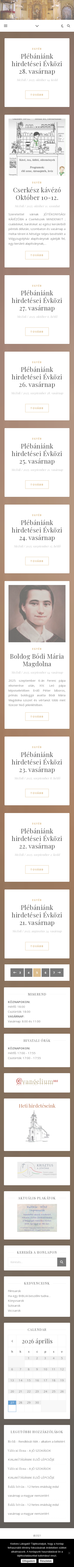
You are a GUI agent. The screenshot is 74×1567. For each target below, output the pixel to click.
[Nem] (69, 1553)
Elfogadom (28, 1560)
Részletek (46, 1560)
